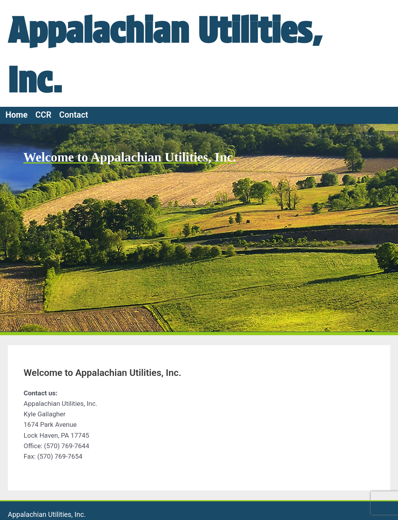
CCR (43, 115)
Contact (73, 115)
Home (16, 115)
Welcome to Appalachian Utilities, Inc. (131, 157)
